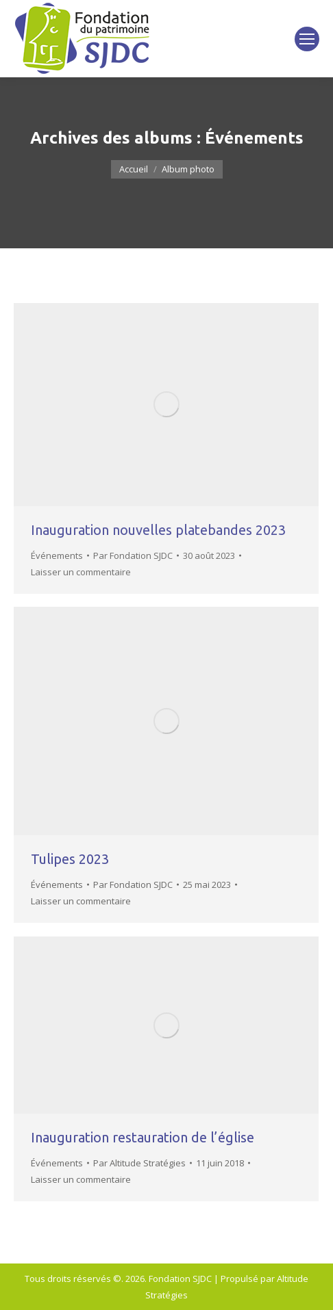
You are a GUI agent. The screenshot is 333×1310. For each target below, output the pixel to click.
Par (133, 555)
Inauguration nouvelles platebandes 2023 (158, 530)
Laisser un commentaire (81, 572)
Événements (57, 555)
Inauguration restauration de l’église (142, 1137)
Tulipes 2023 (70, 859)
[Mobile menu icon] (307, 39)
